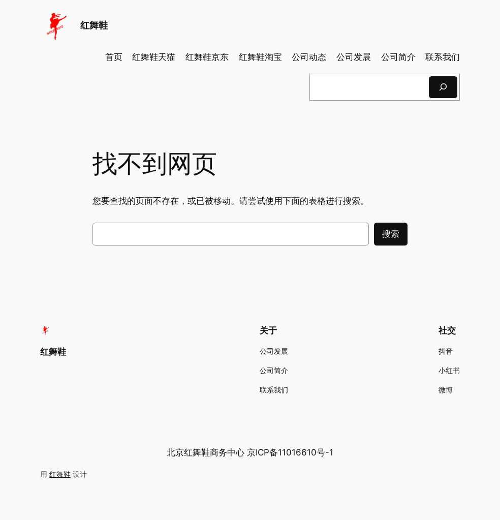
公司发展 (353, 57)
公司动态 (309, 57)
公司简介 (398, 57)
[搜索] (443, 87)
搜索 (390, 234)
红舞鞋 (94, 25)
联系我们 (442, 57)
